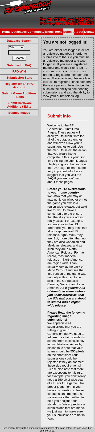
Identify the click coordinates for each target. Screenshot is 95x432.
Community (36, 31)
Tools (58, 31)
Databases (19, 31)
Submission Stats (19, 77)
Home (6, 31)
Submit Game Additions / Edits (19, 95)
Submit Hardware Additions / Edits (19, 104)
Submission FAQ (19, 65)
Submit (68, 31)
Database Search (19, 40)
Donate (89, 31)
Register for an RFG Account (19, 85)
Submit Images (19, 112)
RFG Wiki (19, 71)
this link (73, 71)
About (78, 31)
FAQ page (59, 168)
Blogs (49, 31)
